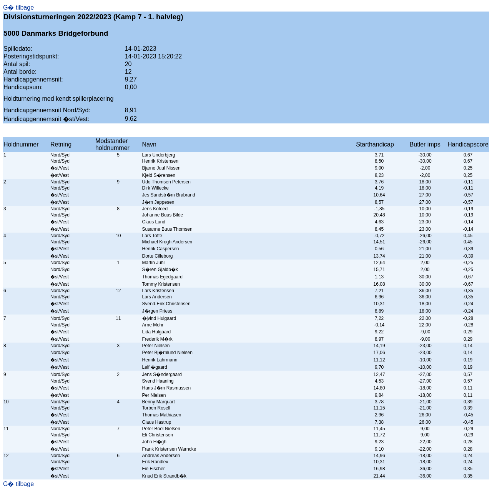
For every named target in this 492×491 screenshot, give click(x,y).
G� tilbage (18, 7)
